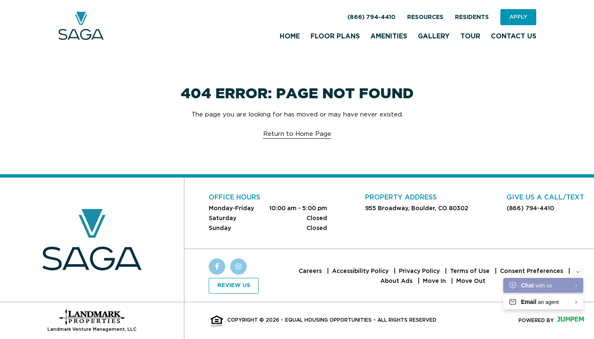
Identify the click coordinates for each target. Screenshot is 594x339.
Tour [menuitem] (470, 36)
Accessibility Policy (361, 271)
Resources (425, 17)
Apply (518, 17)
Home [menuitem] (290, 36)
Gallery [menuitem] (434, 36)
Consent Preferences (532, 271)
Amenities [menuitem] (388, 36)
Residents (472, 17)
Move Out (471, 280)
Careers (311, 271)
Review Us (233, 285)
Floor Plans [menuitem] (335, 36)
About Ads (397, 280)
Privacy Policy (420, 271)
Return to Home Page (297, 133)
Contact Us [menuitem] (513, 36)
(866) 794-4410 (371, 17)
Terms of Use (470, 271)
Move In (435, 280)
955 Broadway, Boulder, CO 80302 (416, 208)
